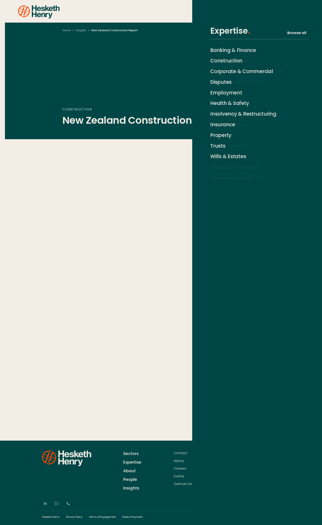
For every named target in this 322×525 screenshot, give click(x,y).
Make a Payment (132, 517)
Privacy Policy (74, 517)
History (179, 461)
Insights (297, 11)
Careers (180, 468)
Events (179, 476)
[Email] (56, 503)
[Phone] (68, 503)
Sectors (214, 11)
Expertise (237, 11)
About (277, 11)
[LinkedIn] (45, 503)
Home (66, 30)
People (258, 11)
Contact (180, 453)
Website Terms (51, 517)
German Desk (184, 484)
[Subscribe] (278, 461)
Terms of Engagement (102, 517)
